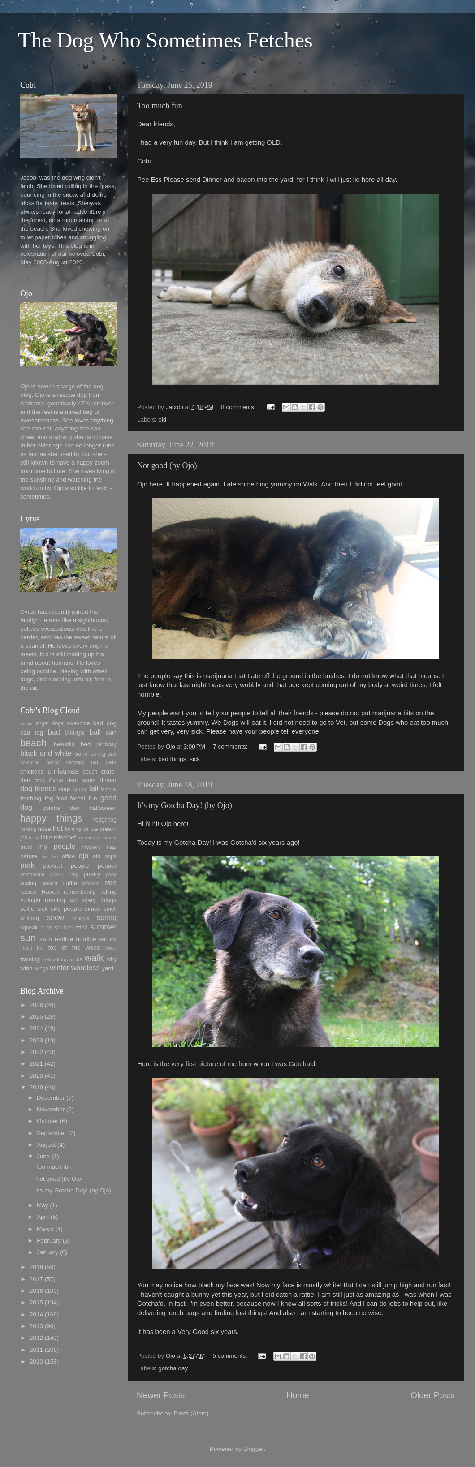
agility (26, 723)
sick (195, 759)
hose (44, 829)
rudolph (30, 900)
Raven (50, 891)
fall (93, 788)
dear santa (81, 780)
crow (40, 780)
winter (59, 968)
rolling (108, 891)
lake (46, 837)
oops (111, 856)
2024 (36, 1028)
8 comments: (239, 407)
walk (94, 958)
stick (81, 927)
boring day (104, 754)
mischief (65, 837)
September (51, 1133)
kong (34, 837)
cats (111, 762)
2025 (36, 1016)
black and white (46, 753)
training (30, 959)
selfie (27, 908)
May (42, 1205)
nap (111, 846)
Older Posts (432, 1395)
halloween (103, 807)
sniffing (29, 918)
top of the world (74, 947)
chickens (32, 771)
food (61, 799)
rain (110, 882)
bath (111, 733)
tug (64, 959)
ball (95, 732)
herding (28, 829)
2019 (36, 1087)
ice (85, 829)
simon (93, 908)
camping (75, 762)
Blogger (253, 1448)
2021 (36, 1063)
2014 (36, 1314)
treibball (50, 959)
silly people (66, 908)
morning (86, 837)
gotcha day (173, 1368)
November (51, 1109)
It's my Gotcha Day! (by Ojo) (184, 805)
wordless (85, 968)
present (49, 883)
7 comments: (231, 746)
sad (73, 900)
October (47, 1121)
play (73, 874)
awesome (78, 723)
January (47, 1252)
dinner (108, 780)
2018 (36, 1267)
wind (26, 968)
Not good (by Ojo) (167, 465)
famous (109, 789)
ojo (84, 856)
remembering (80, 892)
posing (28, 883)
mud (26, 846)
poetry (92, 874)
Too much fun (159, 105)
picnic (56, 874)
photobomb (32, 874)
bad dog (105, 723)
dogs (65, 789)
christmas (63, 771)
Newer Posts (161, 1395)
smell (110, 909)
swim (45, 939)
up (72, 959)
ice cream (103, 829)
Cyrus (56, 780)
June (43, 1156)
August (46, 1144)
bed (86, 744)
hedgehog (104, 820)
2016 (36, 1290)
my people (56, 846)
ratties (28, 891)
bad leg (31, 732)
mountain (107, 837)
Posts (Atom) (191, 1413)
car (95, 762)
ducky (80, 789)
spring (107, 917)
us (79, 959)
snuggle (80, 918)
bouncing (30, 762)
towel (111, 948)
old (162, 419)
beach (33, 743)
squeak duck (36, 928)
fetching (30, 798)
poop (111, 874)
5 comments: (231, 1355)
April (43, 1216)
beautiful (64, 744)
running (55, 900)
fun (93, 798)
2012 (36, 1337)
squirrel (64, 928)
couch (90, 772)
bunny (53, 762)
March (45, 1229)
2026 (36, 1005)
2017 (36, 1279)
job (23, 838)
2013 (36, 1326)
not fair (49, 856)
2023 (36, 1040)
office (68, 856)
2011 (36, 1350)
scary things (99, 900)
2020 (36, 1075)
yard (107, 968)
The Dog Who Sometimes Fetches (165, 40)
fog (49, 798)
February (49, 1240)
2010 (36, 1361)
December (51, 1097)
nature (28, 856)
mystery (91, 847)
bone (81, 753)
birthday (107, 744)
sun (28, 937)
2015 (36, 1302)
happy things (51, 818)
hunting (73, 829)
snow (55, 917)
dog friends (38, 788)
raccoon (90, 883)
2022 (36, 1052)
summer (104, 927)
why (112, 959)
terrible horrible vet (81, 939)
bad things (172, 759)
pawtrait (53, 866)
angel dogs (49, 723)
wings (41, 968)
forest (78, 798)
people (80, 865)
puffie (69, 883)
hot (58, 828)
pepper (107, 865)
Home (297, 1395)
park (27, 865)
